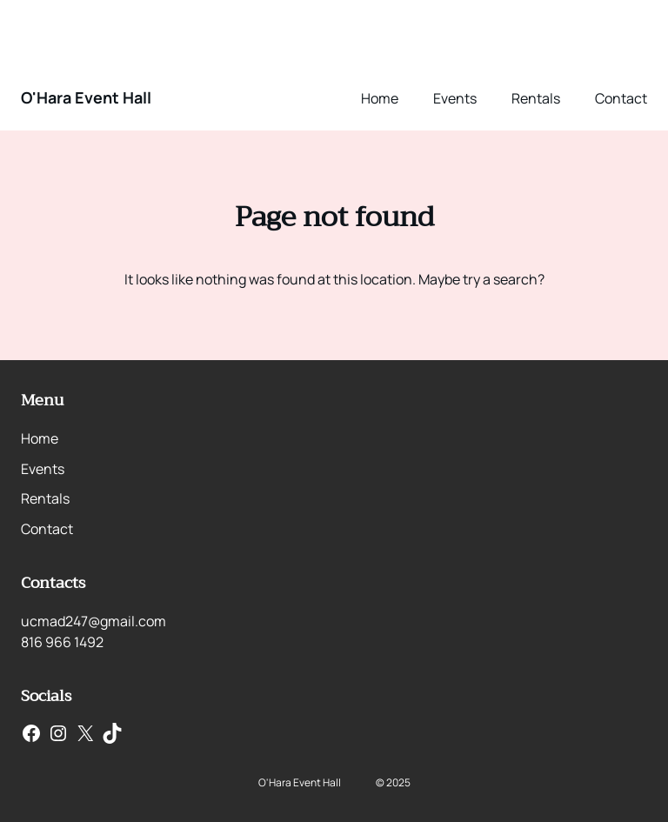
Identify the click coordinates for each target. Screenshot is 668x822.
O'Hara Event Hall (86, 97)
